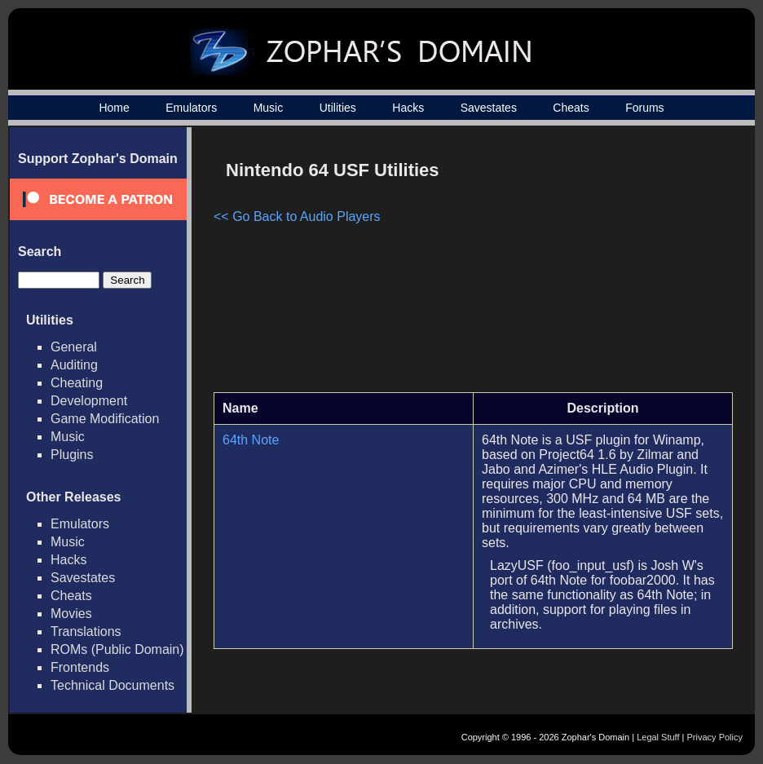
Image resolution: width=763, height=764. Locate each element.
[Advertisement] (594, 266)
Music (269, 107)
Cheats (571, 107)
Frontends (80, 667)
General (74, 347)
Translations (86, 631)
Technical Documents (112, 685)
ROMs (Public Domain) (117, 649)
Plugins (72, 454)
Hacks (408, 107)
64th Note (251, 440)
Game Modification (105, 419)
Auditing (74, 365)
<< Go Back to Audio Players (297, 216)
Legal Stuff (658, 737)
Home (114, 107)
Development (89, 401)
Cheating (77, 383)
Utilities (338, 107)
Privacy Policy (715, 737)
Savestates (489, 107)
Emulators (191, 107)
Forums (644, 107)
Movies (71, 613)
